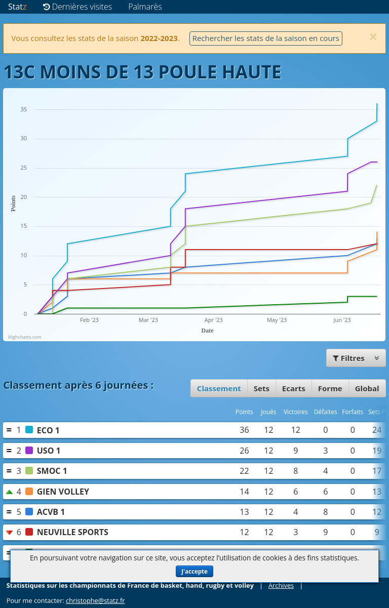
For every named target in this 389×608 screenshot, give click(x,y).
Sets (261, 388)
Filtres (356, 358)
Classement (219, 388)
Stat (17, 6)
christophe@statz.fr (95, 600)
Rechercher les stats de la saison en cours (265, 38)
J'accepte (194, 571)
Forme (330, 388)
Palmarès (145, 6)
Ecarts (293, 388)
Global (367, 388)
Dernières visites (77, 6)
